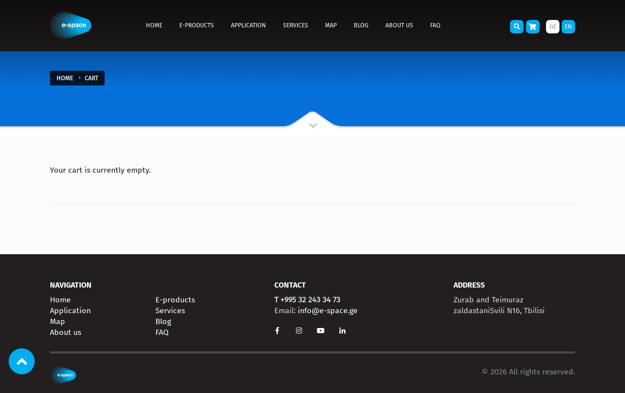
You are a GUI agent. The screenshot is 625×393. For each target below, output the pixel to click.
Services (295, 25)
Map (331, 25)
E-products (196, 25)
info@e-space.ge (328, 310)
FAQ (435, 25)
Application (248, 25)
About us (399, 25)
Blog (361, 25)
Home (154, 25)
